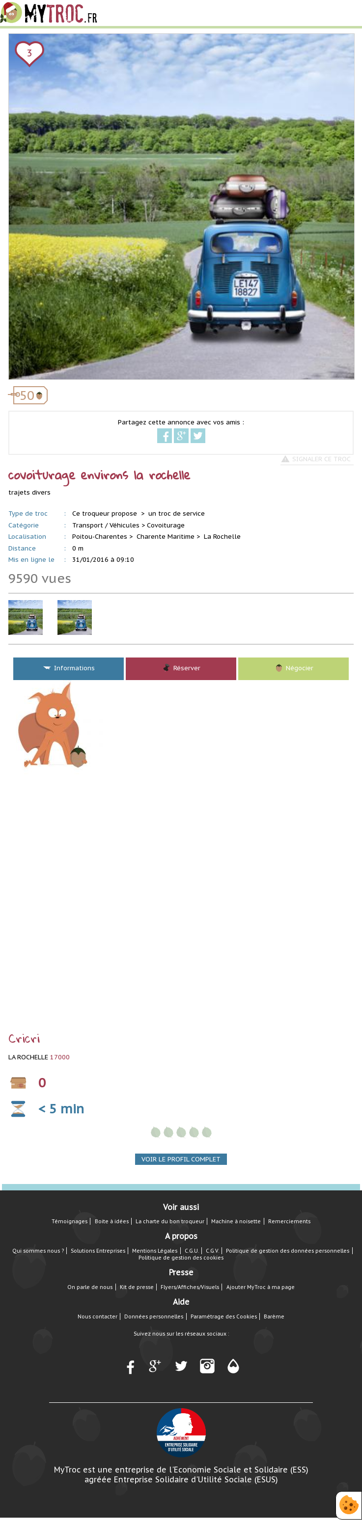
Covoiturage (166, 525)
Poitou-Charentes (99, 536)
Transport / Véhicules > (108, 525)
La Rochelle (222, 536)
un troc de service (176, 513)
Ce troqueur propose (105, 513)
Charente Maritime (166, 536)
